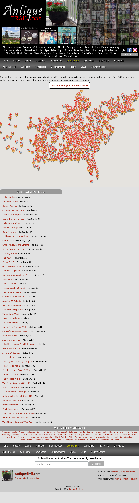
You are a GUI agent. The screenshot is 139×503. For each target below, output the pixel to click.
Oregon (88, 437)
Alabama (7, 47)
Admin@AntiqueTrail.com (126, 479)
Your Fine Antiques (11, 227)
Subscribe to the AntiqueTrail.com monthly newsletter (69, 458)
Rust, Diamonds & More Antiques (18, 413)
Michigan (44, 50)
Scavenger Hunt (9, 253)
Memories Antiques (11, 214)
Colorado (38, 47)
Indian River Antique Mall (14, 327)
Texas (113, 53)
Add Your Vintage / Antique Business (69, 85)
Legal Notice (34, 478)
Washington (79, 439)
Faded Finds (8, 197)
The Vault (6, 257)
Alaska (14, 432)
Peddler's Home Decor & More (16, 370)
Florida (61, 47)
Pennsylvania (58, 53)
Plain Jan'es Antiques (12, 387)
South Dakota (26, 439)
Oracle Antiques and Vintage (15, 244)
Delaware (73, 432)
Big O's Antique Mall (11, 305)
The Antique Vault (10, 314)
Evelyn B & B (8, 262)
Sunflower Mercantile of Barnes (17, 275)
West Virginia (71, 56)
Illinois (87, 47)
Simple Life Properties (12, 309)
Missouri (68, 50)
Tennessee (103, 53)
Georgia (71, 47)
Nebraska (109, 434)
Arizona (17, 47)
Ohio (36, 53)
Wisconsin (104, 439)
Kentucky (114, 47)
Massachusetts (31, 50)
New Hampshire (82, 50)
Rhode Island (73, 53)
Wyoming (114, 439)
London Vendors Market (13, 288)
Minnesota (68, 434)
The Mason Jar (9, 283)
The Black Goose (10, 201)
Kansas (104, 47)
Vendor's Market (10, 404)
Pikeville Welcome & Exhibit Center (18, 344)
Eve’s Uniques (8, 357)
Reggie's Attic (8, 279)
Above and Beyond (11, 339)
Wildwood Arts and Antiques (15, 236)
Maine (19, 50)
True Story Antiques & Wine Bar (17, 422)
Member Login (129, 54)
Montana (99, 434)
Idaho (79, 47)
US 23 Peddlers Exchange (14, 391)
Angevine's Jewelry (11, 352)
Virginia (58, 56)
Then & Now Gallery (11, 292)
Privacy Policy (21, 478)
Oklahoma (45, 53)
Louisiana (9, 50)
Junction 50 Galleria (11, 301)
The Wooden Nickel (11, 378)
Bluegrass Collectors (11, 400)
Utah (53, 439)
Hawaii (98, 432)
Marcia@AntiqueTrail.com (123, 471)
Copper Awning (9, 206)
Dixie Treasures (9, 231)
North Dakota (61, 437)
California (41, 432)
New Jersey (97, 50)
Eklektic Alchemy (10, 409)
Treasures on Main (11, 365)
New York (11, 53)
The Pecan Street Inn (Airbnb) (16, 383)
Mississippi (56, 50)
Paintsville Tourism (11, 348)
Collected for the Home (13, 210)
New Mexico (111, 50)
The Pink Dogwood (11, 270)
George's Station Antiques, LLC (16, 331)
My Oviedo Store (10, 322)
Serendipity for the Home (14, 249)
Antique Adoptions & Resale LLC (17, 396)
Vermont (48, 56)
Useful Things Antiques (13, 218)
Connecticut (50, 47)
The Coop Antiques (11, 318)
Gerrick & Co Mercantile (13, 296)
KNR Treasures (9, 240)
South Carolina (89, 53)
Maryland (33, 434)
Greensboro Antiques (12, 266)
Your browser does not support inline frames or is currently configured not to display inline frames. (69, 138)
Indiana (96, 47)
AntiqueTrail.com (27, 473)
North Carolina (24, 53)
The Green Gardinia (11, 374)
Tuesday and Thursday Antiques (17, 361)
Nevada (118, 434)
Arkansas (27, 47)
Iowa (127, 432)
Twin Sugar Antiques (11, 223)
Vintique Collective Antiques (15, 417)
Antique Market (9, 335)
